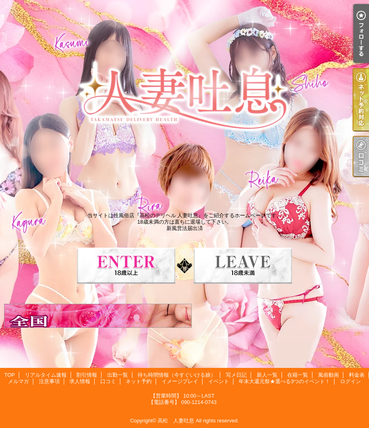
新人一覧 (267, 375)
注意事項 (49, 381)
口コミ (108, 381)
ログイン (350, 381)
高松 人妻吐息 (176, 421)
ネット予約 (139, 381)
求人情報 (79, 381)
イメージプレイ (180, 381)
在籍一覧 (297, 375)
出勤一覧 (117, 375)
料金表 (357, 375)
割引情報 (86, 375)
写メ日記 (236, 375)
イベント (218, 381)
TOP (9, 375)
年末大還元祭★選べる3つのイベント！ (284, 381)
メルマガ (18, 381)
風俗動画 (328, 375)
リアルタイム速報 (46, 375)
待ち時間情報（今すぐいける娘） (177, 375)
